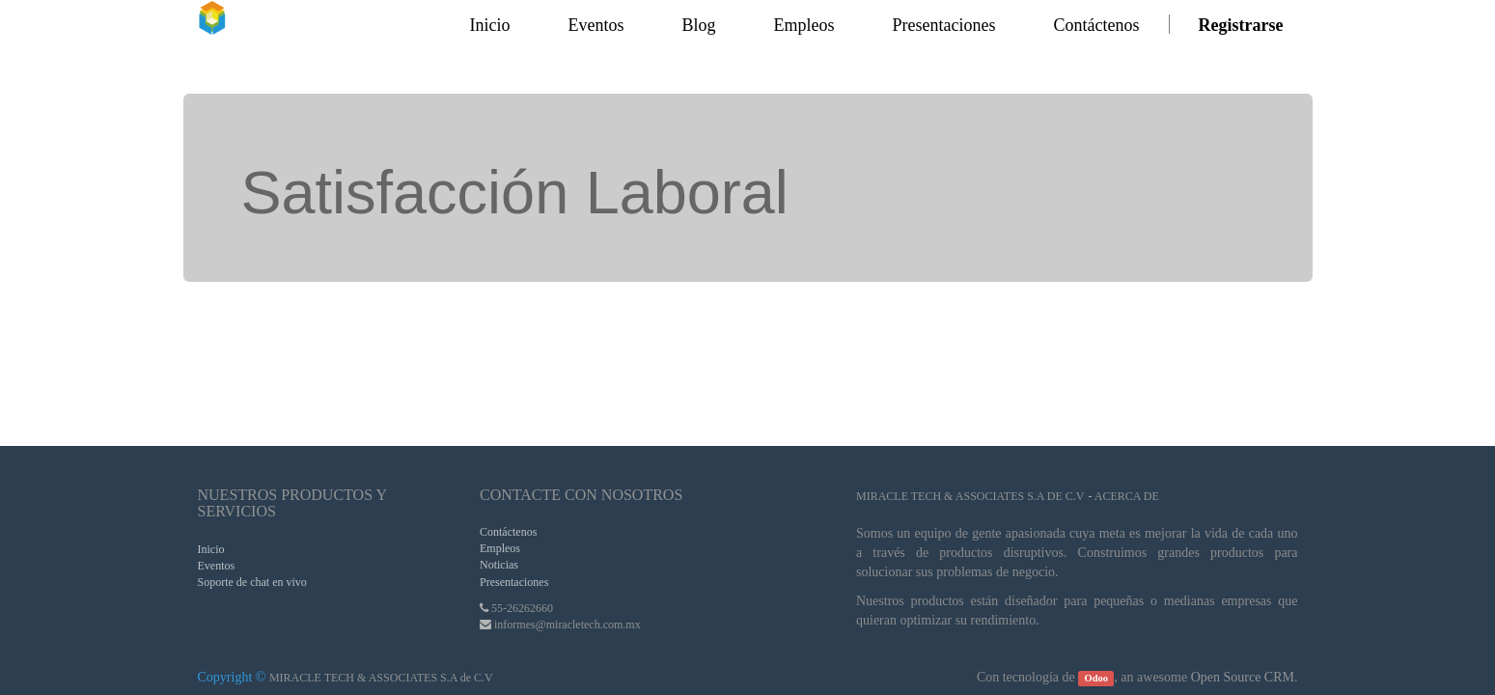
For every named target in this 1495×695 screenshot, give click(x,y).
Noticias (499, 564)
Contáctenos (508, 532)
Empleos (500, 548)
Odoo (1097, 678)
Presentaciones (514, 582)
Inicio (211, 549)
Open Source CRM (1242, 677)
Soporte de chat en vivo (252, 582)
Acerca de (1126, 496)
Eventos (216, 565)
